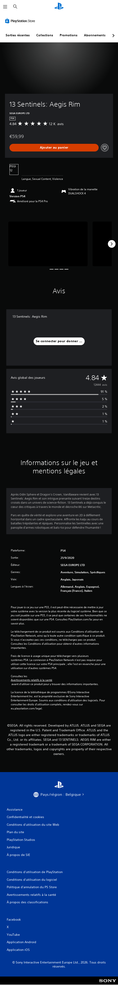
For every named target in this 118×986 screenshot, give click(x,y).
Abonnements (95, 35)
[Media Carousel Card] (48, 244)
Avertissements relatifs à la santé (31, 680)
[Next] (112, 244)
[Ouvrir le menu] (5, 7)
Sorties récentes (18, 35)
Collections (44, 35)
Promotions (68, 35)
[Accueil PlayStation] (59, 6)
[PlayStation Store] (21, 20)
